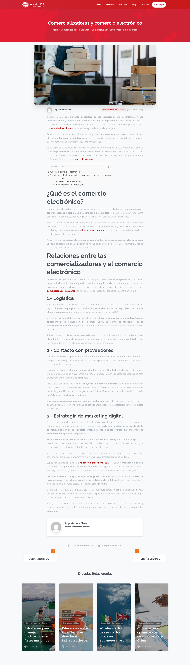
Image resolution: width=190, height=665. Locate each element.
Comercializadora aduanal (75, 30)
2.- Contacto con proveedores (67, 181)
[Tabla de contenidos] (109, 167)
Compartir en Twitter (110, 545)
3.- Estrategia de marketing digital (68, 184)
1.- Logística (59, 178)
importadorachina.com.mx (77, 527)
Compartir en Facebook (80, 545)
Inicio (55, 30)
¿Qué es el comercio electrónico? (65, 172)
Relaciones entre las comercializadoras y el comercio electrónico (80, 175)
